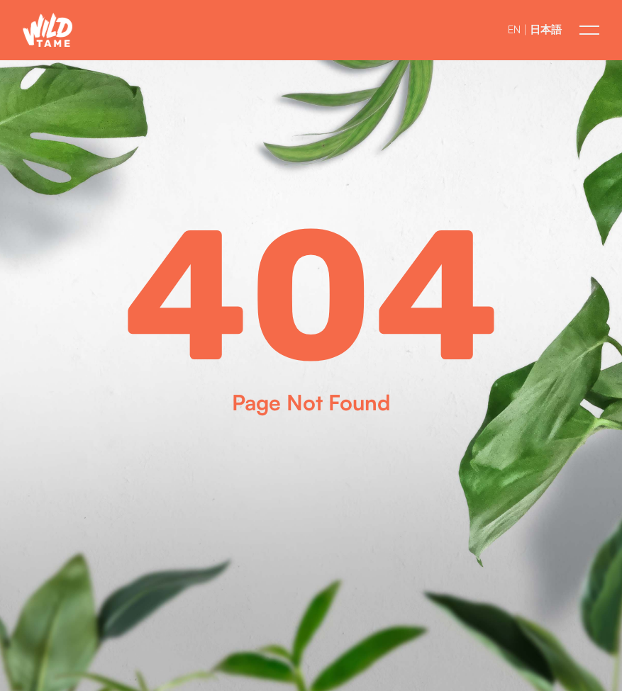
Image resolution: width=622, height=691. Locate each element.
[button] (47, 30)
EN (514, 29)
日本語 (546, 29)
